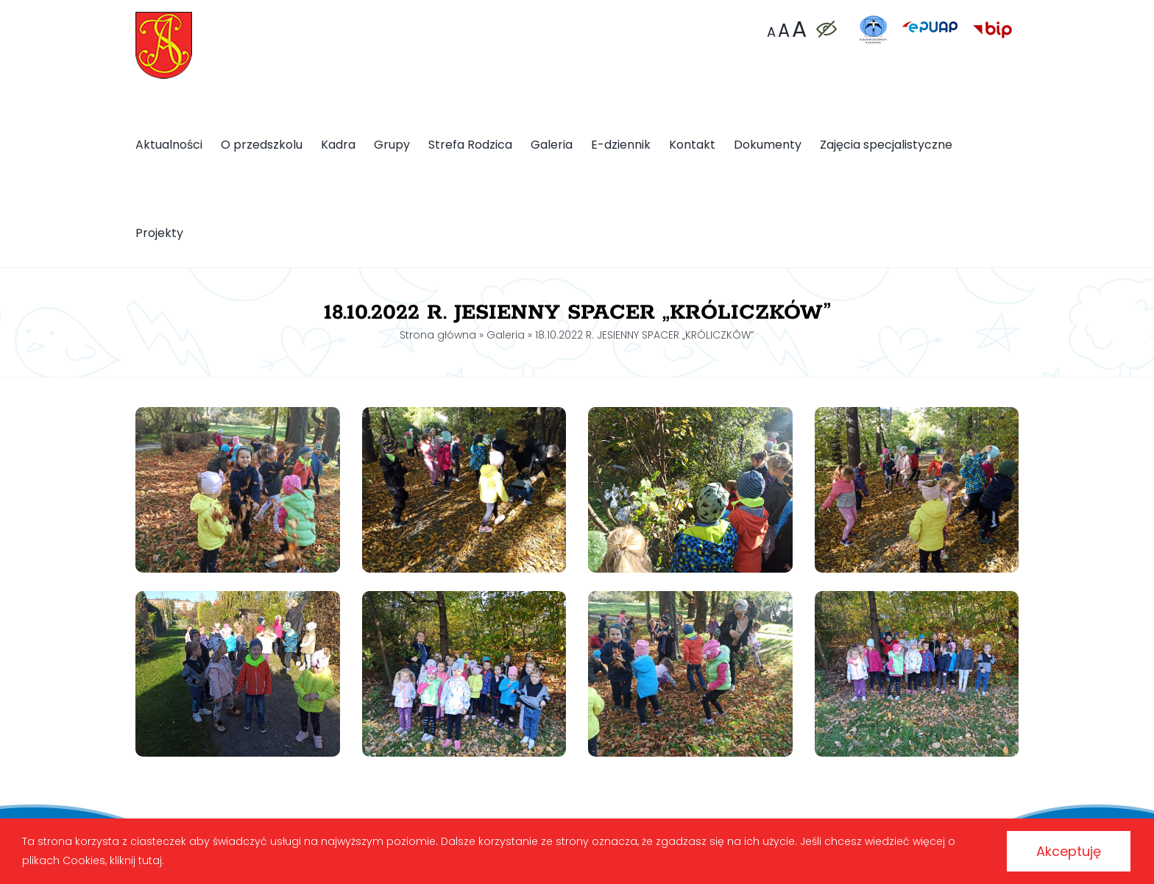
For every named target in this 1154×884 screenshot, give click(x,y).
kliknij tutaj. (137, 860)
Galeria (505, 335)
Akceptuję (1068, 851)
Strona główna (438, 335)
